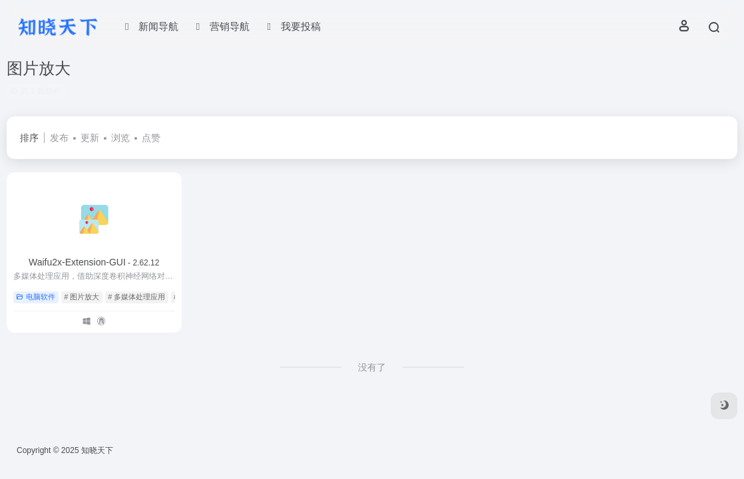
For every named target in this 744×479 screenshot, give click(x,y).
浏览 (120, 137)
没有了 (372, 367)
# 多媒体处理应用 (136, 297)
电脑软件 (35, 297)
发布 (59, 137)
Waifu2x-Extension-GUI (94, 262)
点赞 (151, 137)
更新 (90, 137)
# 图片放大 (81, 297)
